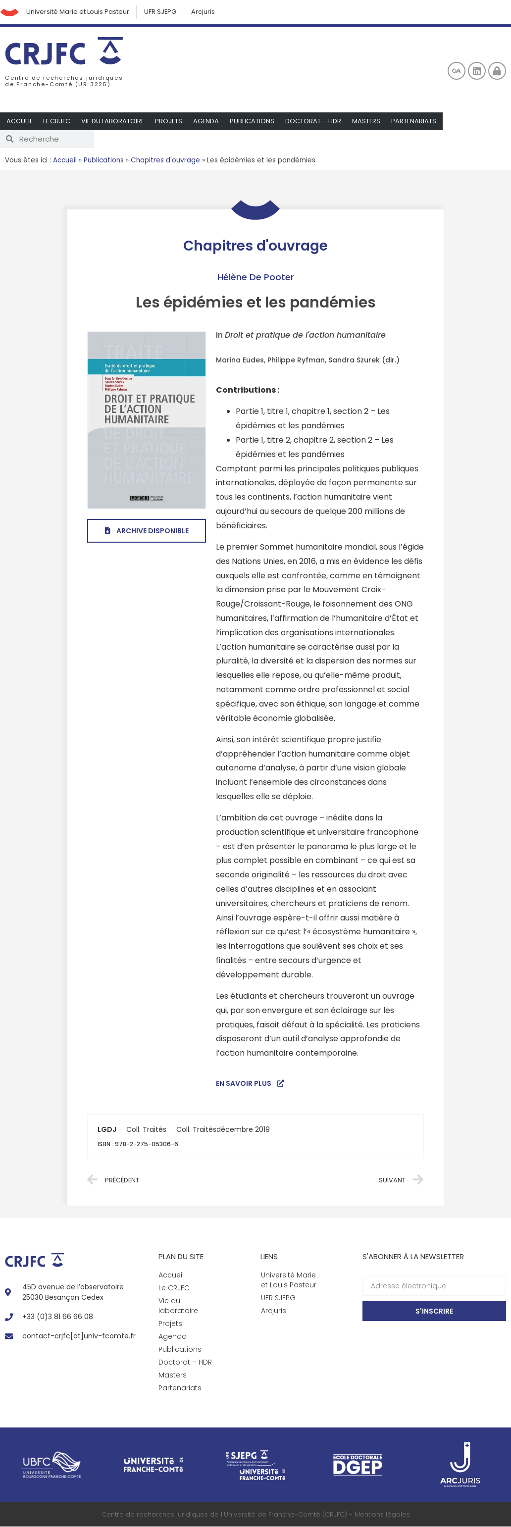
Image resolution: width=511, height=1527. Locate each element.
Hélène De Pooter (255, 277)
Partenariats (417, 121)
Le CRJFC (57, 121)
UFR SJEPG (162, 12)
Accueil (19, 121)
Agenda (209, 121)
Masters (369, 121)
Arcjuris (205, 12)
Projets (171, 121)
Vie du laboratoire (114, 121)
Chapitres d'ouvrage (165, 160)
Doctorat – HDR (316, 121)
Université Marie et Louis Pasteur (78, 12)
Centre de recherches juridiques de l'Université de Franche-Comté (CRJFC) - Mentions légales (256, 1515)
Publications (255, 121)
